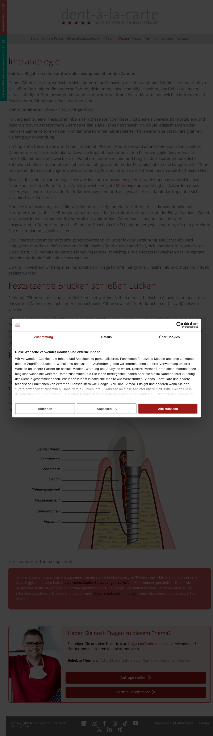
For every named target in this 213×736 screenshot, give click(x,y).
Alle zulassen (168, 409)
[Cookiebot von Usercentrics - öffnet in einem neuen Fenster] (179, 325)
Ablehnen (45, 409)
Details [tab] (106, 337)
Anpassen (107, 409)
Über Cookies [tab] (169, 337)
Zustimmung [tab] (43, 337)
